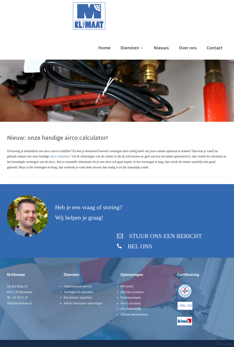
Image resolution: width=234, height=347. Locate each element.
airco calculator (60, 156)
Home (104, 48)
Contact (214, 48)
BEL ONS (140, 246)
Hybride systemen (132, 292)
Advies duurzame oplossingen (83, 303)
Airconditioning (130, 308)
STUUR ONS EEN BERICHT (165, 236)
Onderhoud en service (78, 286)
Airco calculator (130, 303)
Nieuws (161, 48)
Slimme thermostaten (134, 314)
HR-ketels (126, 286)
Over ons (188, 48)
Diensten (132, 48)
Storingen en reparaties (78, 292)
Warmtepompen (130, 297)
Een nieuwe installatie (78, 297)
